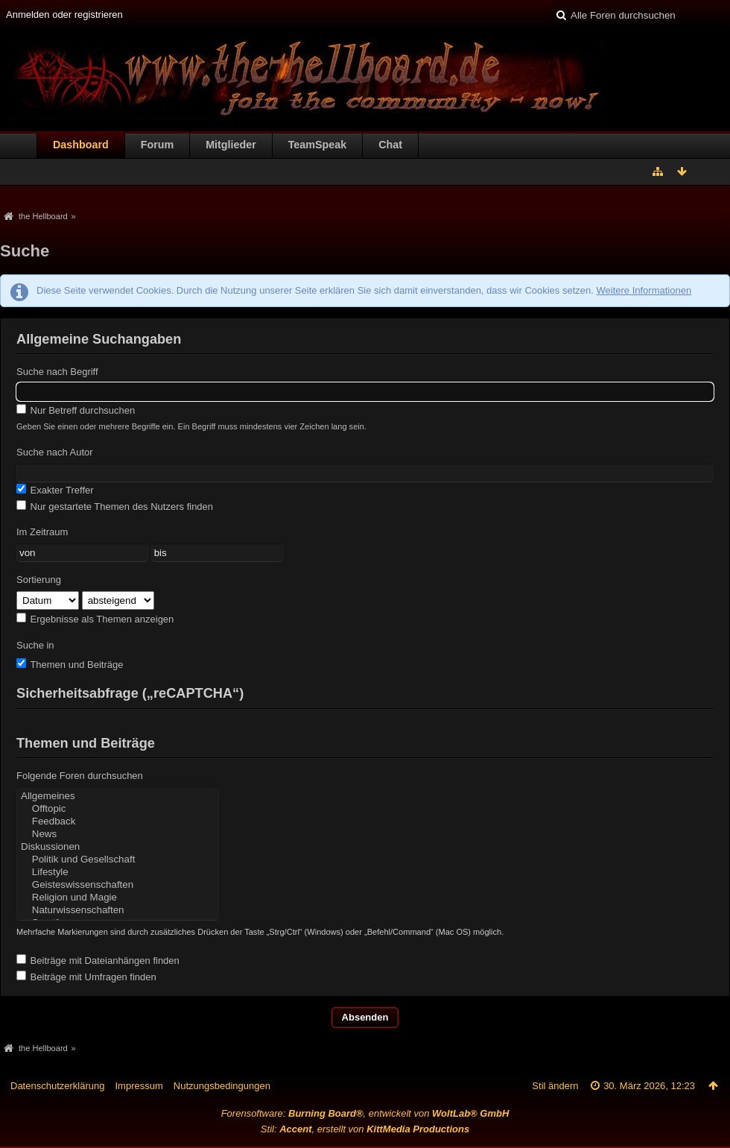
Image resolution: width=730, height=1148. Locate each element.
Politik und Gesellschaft (117, 860)
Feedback (117, 822)
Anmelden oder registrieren (64, 14)
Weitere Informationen (643, 290)
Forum (157, 145)
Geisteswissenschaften (117, 885)
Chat (390, 145)
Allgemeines (117, 796)
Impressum (138, 1085)
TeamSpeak (317, 145)
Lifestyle (117, 872)
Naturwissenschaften (117, 910)
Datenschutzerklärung (57, 1085)
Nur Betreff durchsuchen (75, 410)
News (117, 834)
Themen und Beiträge (69, 664)
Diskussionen (117, 847)
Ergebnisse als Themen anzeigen (95, 619)
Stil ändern (555, 1085)
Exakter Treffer (55, 490)
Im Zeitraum (42, 531)
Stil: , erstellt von (365, 1129)
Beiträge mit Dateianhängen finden (98, 960)
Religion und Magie (117, 898)
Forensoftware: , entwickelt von (365, 1113)
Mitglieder (231, 145)
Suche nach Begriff (57, 371)
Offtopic (117, 809)
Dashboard (81, 145)
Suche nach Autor (54, 452)
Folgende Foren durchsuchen (79, 775)
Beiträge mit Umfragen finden (86, 977)
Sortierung (38, 579)
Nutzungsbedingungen (222, 1085)
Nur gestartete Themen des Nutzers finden (114, 506)
